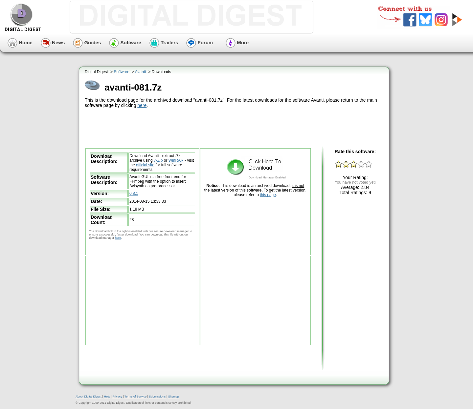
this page (268, 195)
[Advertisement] (234, 127)
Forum (199, 42)
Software (125, 42)
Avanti (140, 72)
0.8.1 (133, 193)
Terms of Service (135, 396)
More (237, 42)
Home (20, 42)
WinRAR (176, 160)
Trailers (163, 42)
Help (107, 396)
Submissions (157, 396)
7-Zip (158, 160)
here (141, 105)
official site (145, 165)
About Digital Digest (88, 396)
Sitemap (173, 396)
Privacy (117, 396)
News (53, 42)
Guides (87, 42)
